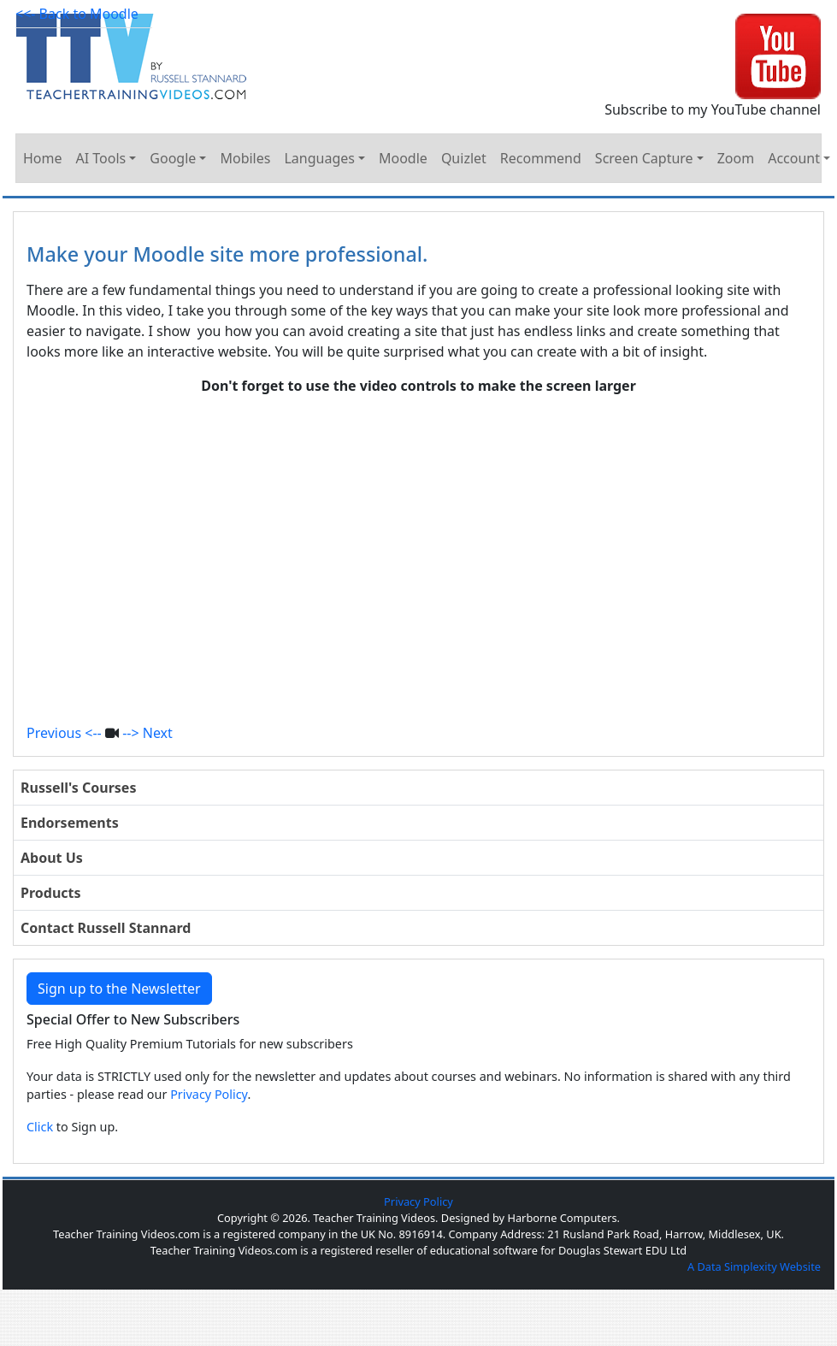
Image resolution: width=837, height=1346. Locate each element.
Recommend (540, 158)
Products (51, 892)
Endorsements (70, 822)
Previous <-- (64, 732)
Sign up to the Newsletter (119, 988)
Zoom (735, 158)
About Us (52, 857)
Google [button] (173, 158)
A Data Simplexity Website (754, 1266)
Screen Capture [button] (644, 158)
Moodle (403, 158)
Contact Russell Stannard (106, 927)
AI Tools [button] (101, 158)
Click (40, 1127)
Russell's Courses (78, 787)
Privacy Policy (208, 1094)
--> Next (147, 732)
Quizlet (463, 158)
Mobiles (245, 158)
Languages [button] (319, 158)
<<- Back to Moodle (77, 13)
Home (42, 158)
